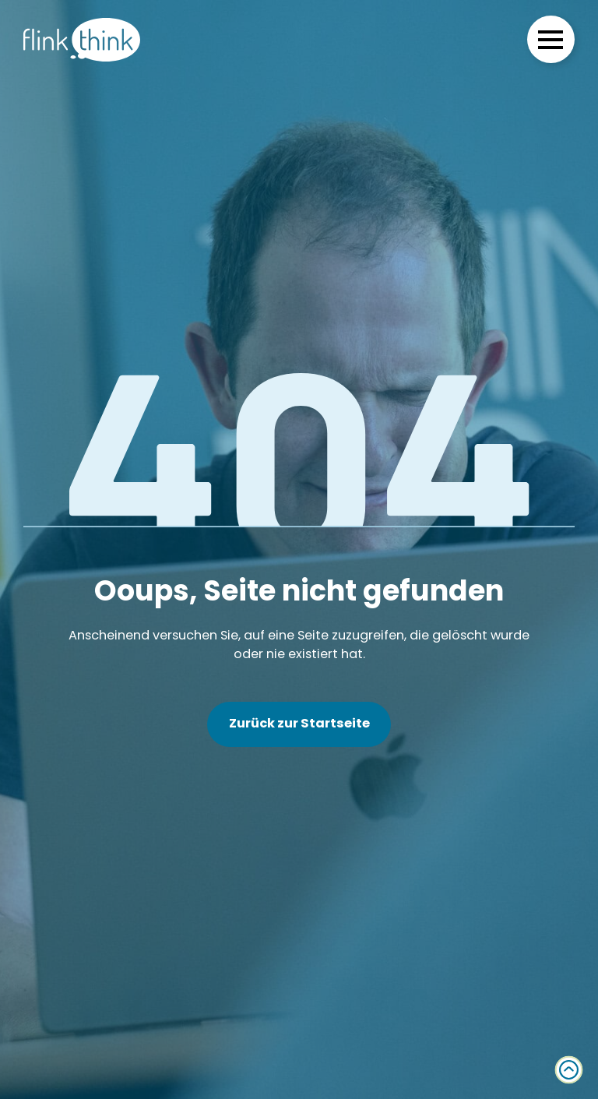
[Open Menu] (550, 39)
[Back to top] (568, 1069)
